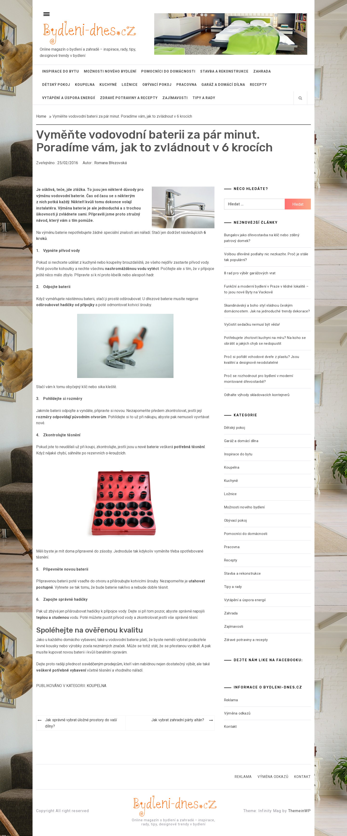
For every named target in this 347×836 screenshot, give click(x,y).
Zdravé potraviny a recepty (129, 98)
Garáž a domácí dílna (223, 85)
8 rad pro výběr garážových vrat (250, 273)
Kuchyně (108, 85)
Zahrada (262, 71)
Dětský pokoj (56, 85)
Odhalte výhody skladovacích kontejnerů (257, 395)
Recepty (258, 85)
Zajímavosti (175, 98)
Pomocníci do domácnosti (168, 71)
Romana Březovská (110, 163)
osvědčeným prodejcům (102, 664)
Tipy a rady (204, 98)
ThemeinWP (299, 811)
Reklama (231, 700)
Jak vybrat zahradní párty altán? (177, 720)
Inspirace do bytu (60, 71)
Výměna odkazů (237, 713)
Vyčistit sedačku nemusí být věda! (252, 324)
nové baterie (148, 447)
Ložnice (130, 85)
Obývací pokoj (157, 85)
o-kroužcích (115, 453)
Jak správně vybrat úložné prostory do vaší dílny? (81, 723)
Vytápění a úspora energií (68, 98)
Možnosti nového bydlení (110, 71)
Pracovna (186, 85)
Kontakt (230, 726)
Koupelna (85, 85)
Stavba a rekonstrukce (224, 71)
